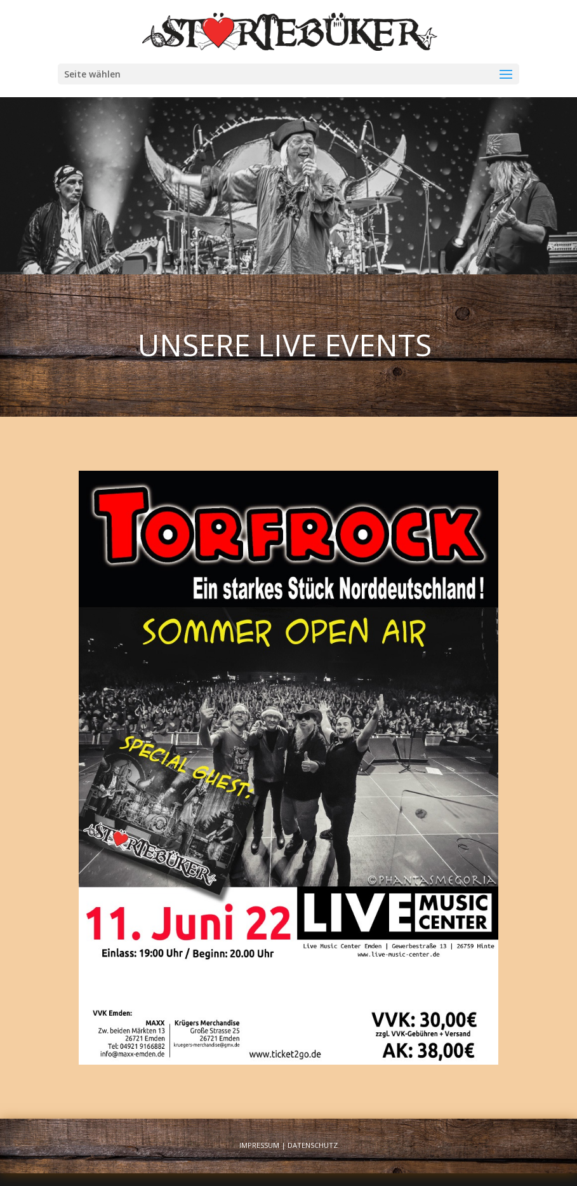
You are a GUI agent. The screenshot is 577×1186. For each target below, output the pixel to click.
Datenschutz (313, 1145)
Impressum (259, 1145)
